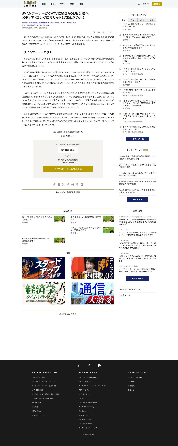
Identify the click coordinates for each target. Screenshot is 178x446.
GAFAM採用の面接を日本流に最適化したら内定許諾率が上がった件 (137, 157)
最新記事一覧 (137, 278)
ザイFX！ (82, 398)
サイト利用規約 (37, 390)
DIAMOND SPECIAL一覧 (129, 289)
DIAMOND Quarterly (86, 407)
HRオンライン (84, 415)
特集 (78, 4)
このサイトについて (38, 377)
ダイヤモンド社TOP (135, 377)
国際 (23, 25)
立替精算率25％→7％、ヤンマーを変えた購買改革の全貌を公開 (137, 183)
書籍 (87, 4)
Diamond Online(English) (88, 377)
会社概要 (131, 382)
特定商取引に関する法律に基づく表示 (45, 394)
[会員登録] (151, 4)
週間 (142, 20)
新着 (50, 4)
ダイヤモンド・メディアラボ (88, 428)
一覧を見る (137, 200)
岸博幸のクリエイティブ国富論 (38, 25)
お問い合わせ (36, 411)
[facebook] (89, 366)
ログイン (140, 4)
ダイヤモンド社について (137, 373)
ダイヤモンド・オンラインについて (44, 373)
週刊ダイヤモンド (85, 382)
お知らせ (131, 390)
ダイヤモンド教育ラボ (86, 424)
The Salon (82, 411)
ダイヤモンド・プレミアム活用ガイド (44, 386)
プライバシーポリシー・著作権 (42, 398)
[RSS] (99, 366)
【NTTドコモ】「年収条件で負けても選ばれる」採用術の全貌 (137, 166)
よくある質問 (36, 403)
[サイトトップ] (33, 4)
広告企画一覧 (124, 295)
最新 (124, 20)
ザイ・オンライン (84, 394)
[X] (78, 366)
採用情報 (131, 386)
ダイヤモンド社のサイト (88, 373)
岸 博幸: (49, 23)
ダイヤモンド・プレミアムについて (43, 382)
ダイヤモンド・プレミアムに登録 (68, 169)
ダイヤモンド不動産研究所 (88, 403)
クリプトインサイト (85, 419)
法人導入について (38, 415)
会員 (151, 20)
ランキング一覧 (137, 139)
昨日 (133, 20)
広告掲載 (35, 407)
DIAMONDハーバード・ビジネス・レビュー (93, 386)
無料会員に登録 (68, 150)
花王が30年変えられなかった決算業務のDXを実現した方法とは (137, 191)
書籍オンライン (84, 390)
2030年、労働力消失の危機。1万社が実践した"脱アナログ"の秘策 (137, 174)
